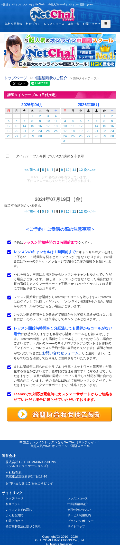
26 (8, 136)
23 (40, 131)
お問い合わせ (91, 24)
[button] (5, 52)
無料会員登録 (13, 24)
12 (8, 126)
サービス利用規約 (79, 515)
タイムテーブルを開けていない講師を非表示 (50, 156)
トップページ (15, 78)
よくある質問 (14, 515)
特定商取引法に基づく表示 (23, 526)
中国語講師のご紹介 (49, 78)
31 (65, 141)
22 (32, 131)
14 (24, 126)
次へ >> (89, 170)
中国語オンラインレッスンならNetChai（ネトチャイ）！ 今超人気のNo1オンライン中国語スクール (60, 444)
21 (24, 131)
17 (48, 126)
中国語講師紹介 (77, 504)
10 (48, 121)
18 (55, 126)
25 (55, 131)
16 (40, 126)
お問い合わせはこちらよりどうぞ (29, 483)
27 (16, 136)
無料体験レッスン (79, 509)
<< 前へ (30, 170)
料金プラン (33, 24)
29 (32, 136)
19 (8, 131)
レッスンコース (54, 24)
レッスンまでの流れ (19, 509)
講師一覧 (73, 24)
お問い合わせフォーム (60, 353)
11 (55, 121)
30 (40, 136)
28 (24, 136)
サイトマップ (76, 526)
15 (32, 126)
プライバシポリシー (80, 521)
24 (48, 131)
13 (16, 126)
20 (16, 131)
